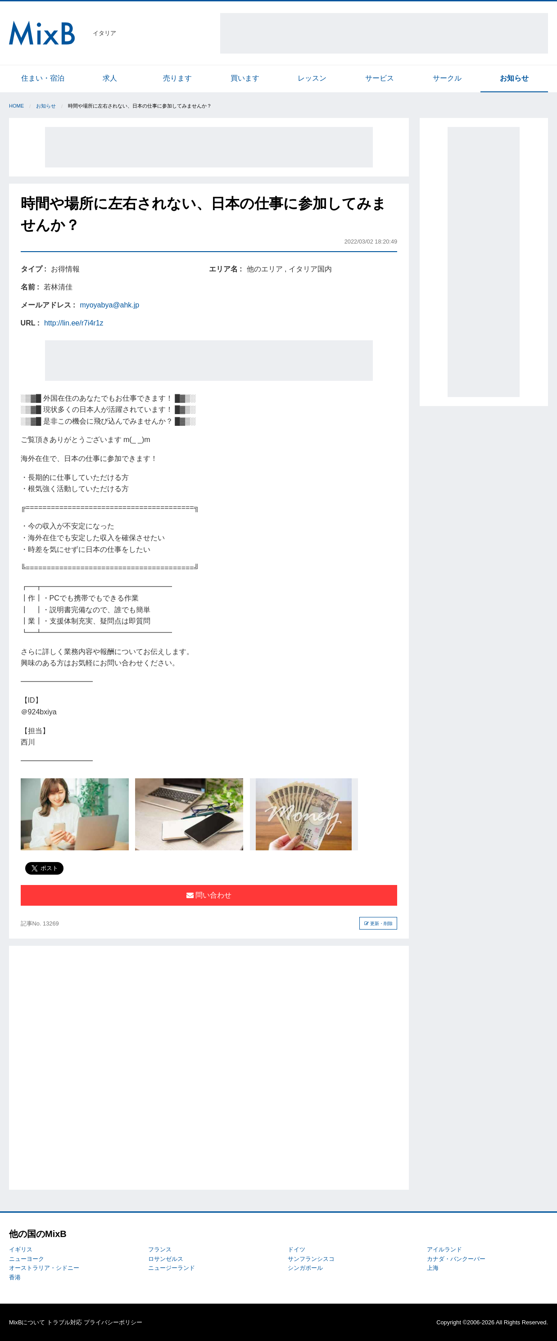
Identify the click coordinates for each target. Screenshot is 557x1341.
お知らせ (514, 78)
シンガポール (305, 1267)
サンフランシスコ (311, 1258)
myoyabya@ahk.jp (109, 305)
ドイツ (296, 1249)
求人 (110, 78)
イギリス (20, 1249)
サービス (379, 78)
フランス (160, 1249)
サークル (447, 78)
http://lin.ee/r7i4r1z (74, 323)
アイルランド (444, 1249)
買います (245, 78)
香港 (15, 1277)
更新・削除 (378, 923)
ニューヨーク (26, 1258)
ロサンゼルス (165, 1258)
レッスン (312, 78)
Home (16, 105)
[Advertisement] (384, 33)
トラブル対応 (64, 1322)
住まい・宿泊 (42, 78)
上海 (433, 1267)
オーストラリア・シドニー (44, 1267)
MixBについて (27, 1322)
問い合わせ (208, 895)
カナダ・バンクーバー (456, 1258)
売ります (177, 78)
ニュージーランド (171, 1267)
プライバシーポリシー (113, 1322)
